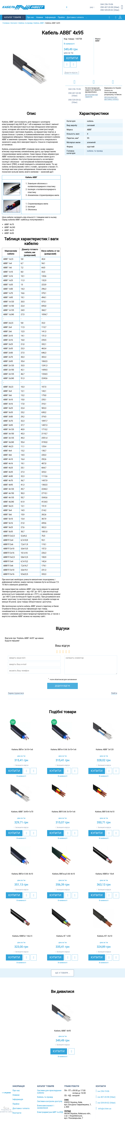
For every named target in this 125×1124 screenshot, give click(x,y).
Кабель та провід (45, 1097)
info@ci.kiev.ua (103, 1108)
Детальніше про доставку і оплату (111, 98)
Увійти (114, 693)
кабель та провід (95, 151)
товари (64, 973)
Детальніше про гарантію (91, 95)
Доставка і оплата (75, 17)
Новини (39, 17)
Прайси (61, 17)
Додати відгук (71, 72)
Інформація (50, 17)
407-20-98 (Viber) (109, 7)
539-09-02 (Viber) (109, 10)
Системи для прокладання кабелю (49, 1091)
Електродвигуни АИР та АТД (50, 1112)
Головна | (6, 23)
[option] (31, 71)
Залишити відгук (22, 765)
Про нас (30, 17)
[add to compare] (73, 64)
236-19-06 (106, 4)
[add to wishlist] (67, 64)
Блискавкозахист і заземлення (45, 1106)
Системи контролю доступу (49, 1101)
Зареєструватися (16, 693)
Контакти (17, 1113)
